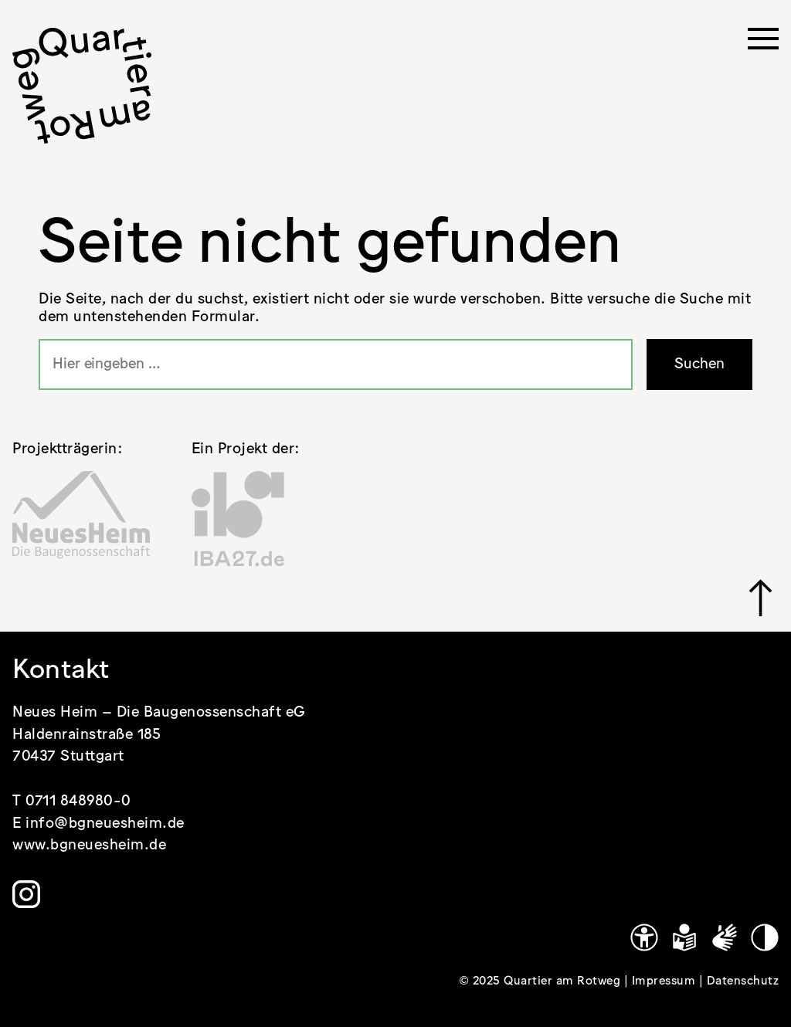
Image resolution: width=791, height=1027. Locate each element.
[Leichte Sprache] (684, 937)
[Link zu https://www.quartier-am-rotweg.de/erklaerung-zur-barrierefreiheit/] (644, 937)
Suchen (699, 364)
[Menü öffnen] (763, 43)
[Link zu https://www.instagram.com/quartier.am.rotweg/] (26, 894)
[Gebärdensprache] (724, 937)
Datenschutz (743, 981)
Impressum (665, 981)
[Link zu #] (760, 597)
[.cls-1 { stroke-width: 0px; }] (81, 86)
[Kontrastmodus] (765, 937)
